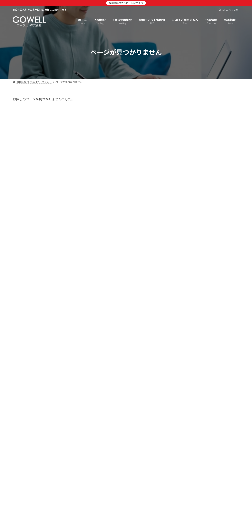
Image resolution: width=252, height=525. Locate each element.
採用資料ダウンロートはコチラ (126, 3)
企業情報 (148, 506)
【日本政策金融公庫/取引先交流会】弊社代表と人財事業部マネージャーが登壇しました (217, 336)
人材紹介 (39, 506)
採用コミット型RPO (96, 506)
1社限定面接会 (63, 506)
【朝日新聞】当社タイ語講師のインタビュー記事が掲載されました (217, 194)
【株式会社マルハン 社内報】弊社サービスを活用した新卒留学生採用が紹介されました (217, 150)
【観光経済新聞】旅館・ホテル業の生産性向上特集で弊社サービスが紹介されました (217, 312)
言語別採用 (126, 506)
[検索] (234, 101)
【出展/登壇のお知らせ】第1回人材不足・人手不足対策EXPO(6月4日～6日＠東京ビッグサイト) (217, 266)
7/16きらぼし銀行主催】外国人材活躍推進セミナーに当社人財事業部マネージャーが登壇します (217, 220)
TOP (20, 506)
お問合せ (169, 506)
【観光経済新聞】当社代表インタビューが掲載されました (217, 241)
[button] (197, 455)
